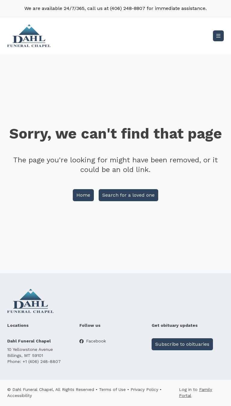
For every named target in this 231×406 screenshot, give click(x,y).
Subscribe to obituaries (182, 344)
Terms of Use (112, 389)
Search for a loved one (128, 195)
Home (83, 195)
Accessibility (19, 395)
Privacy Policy (144, 389)
